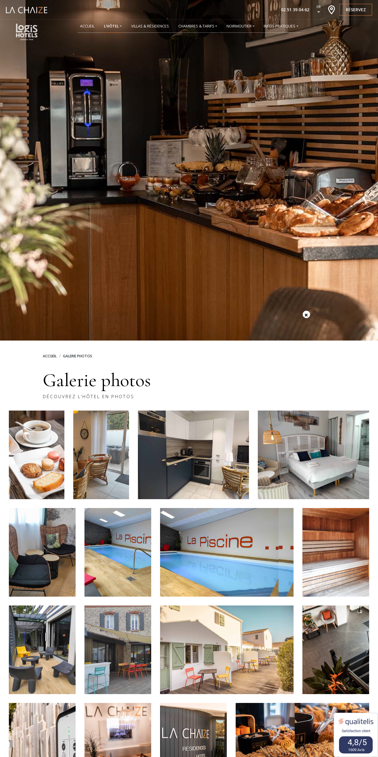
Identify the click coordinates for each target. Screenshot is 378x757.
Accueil (50, 356)
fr (319, 6)
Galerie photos (77, 356)
